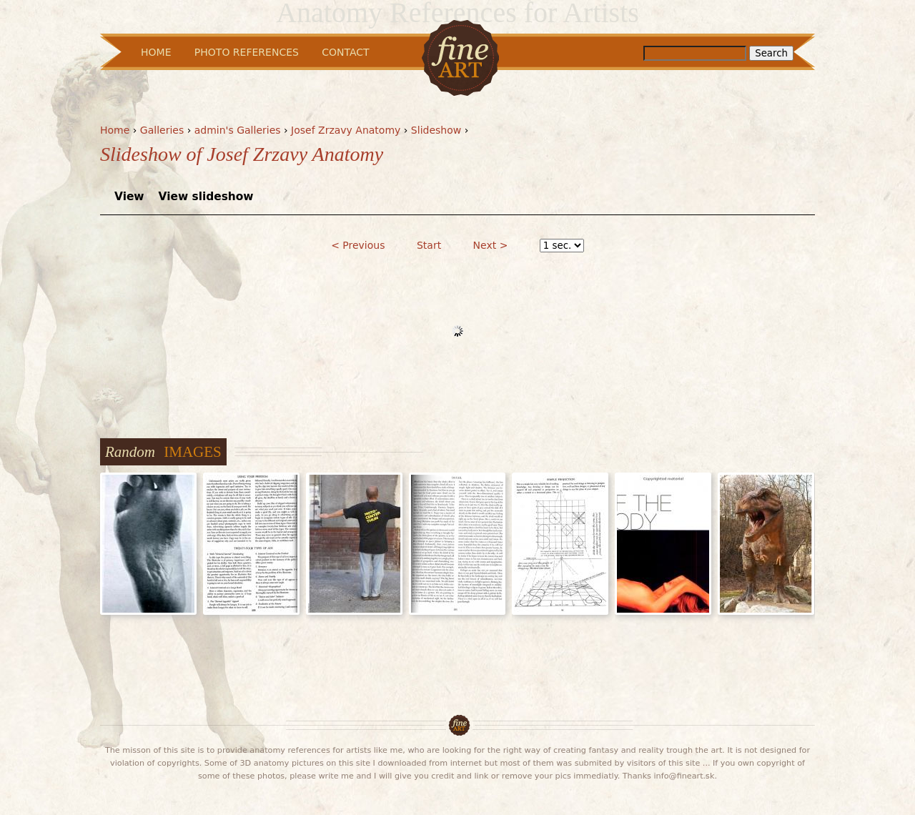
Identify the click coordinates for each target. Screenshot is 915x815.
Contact (345, 52)
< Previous (358, 245)
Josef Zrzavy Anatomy (345, 130)
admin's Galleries (237, 130)
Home (114, 130)
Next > (490, 245)
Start (429, 245)
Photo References (246, 52)
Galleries (162, 130)
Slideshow (436, 130)
